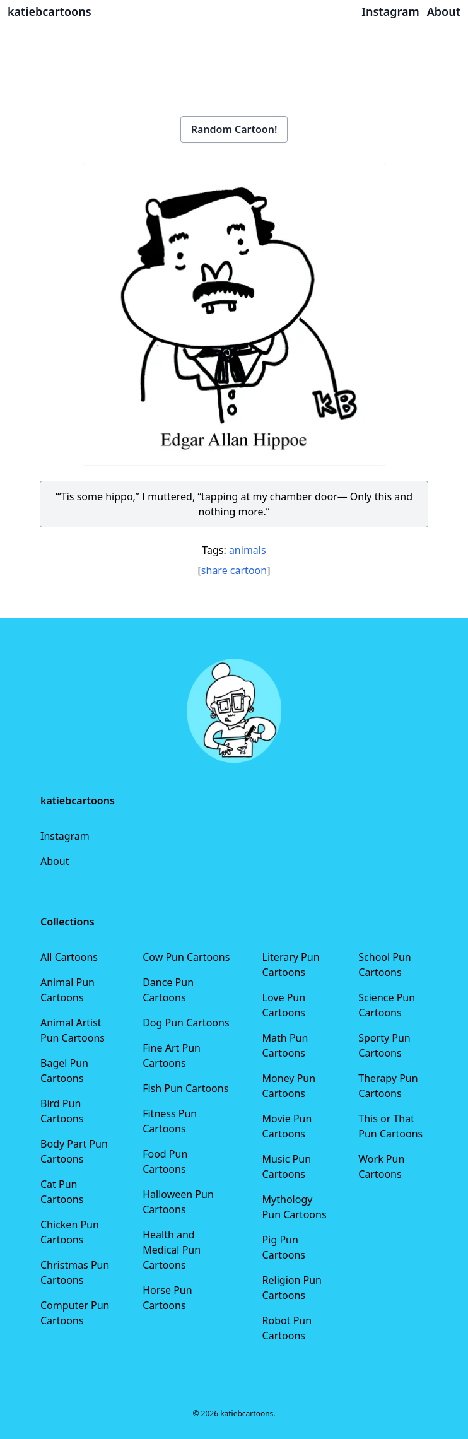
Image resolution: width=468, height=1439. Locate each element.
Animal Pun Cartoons (67, 989)
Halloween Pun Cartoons (178, 1201)
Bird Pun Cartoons (61, 1110)
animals (247, 550)
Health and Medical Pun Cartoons (172, 1250)
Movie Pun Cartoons (287, 1126)
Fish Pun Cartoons (185, 1088)
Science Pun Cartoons (386, 1004)
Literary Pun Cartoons (291, 964)
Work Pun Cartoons (381, 1166)
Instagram (65, 836)
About (54, 861)
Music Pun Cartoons (287, 1166)
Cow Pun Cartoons (186, 957)
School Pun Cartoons (384, 964)
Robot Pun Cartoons (287, 1327)
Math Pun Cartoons (285, 1045)
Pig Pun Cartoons (283, 1247)
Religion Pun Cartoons (292, 1287)
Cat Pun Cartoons (61, 1191)
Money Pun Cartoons (289, 1085)
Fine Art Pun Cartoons (172, 1055)
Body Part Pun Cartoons (74, 1151)
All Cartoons (69, 957)
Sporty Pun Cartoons (384, 1045)
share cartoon (234, 570)
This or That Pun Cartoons (390, 1126)
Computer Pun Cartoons (75, 1312)
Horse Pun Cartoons (167, 1297)
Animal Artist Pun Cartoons (72, 1030)
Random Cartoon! (234, 129)
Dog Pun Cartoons (186, 1023)
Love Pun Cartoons (284, 1004)
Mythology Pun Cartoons (294, 1206)
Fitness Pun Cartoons (170, 1121)
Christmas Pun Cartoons (74, 1272)
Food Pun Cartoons (165, 1161)
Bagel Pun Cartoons (64, 1070)
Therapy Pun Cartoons (388, 1085)
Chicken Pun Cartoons (69, 1232)
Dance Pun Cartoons (168, 989)
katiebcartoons (49, 11)
